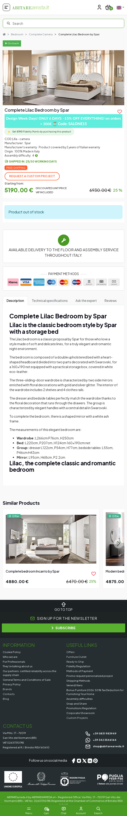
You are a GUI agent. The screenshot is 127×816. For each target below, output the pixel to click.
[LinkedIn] (90, 761)
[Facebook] (73, 761)
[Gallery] (63, 77)
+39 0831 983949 (100, 733)
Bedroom (17, 34)
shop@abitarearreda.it (104, 746)
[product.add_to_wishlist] (119, 112)
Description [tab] (15, 300)
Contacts (9, 693)
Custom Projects (77, 717)
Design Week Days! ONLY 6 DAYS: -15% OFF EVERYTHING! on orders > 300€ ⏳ (63, 121)
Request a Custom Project (32, 176)
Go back (12, 43)
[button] (98, 808)
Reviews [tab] (111, 300)
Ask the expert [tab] (86, 300)
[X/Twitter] (84, 761)
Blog (6, 698)
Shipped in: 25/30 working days (33, 161)
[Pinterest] (95, 761)
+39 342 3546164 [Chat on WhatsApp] (100, 739)
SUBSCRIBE (63, 628)
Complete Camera (41, 34)
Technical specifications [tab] (50, 300)
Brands (7, 689)
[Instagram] (79, 761)
